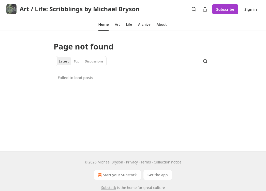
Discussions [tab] (94, 61)
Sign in (250, 9)
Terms (146, 162)
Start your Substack (117, 175)
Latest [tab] (64, 61)
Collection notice (167, 162)
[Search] (194, 9)
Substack (108, 187)
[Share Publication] (205, 9)
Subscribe (225, 9)
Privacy (132, 162)
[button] (103, 24)
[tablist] (81, 61)
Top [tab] (77, 61)
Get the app (157, 174)
